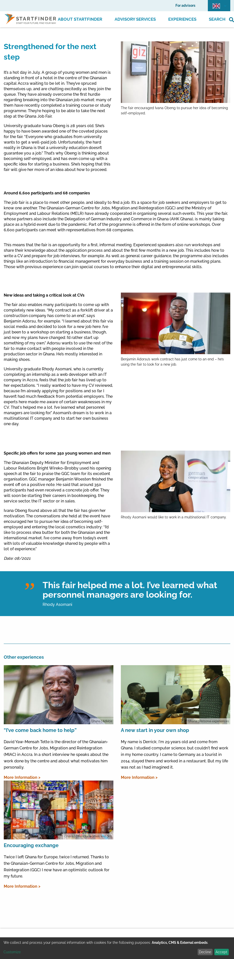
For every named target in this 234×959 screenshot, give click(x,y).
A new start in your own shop (155, 730)
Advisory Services (135, 19)
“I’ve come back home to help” (40, 730)
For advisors (185, 5)
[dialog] (117, 948)
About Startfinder (80, 19)
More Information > (22, 777)
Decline (205, 952)
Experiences (182, 19)
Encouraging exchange (31, 845)
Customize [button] (12, 952)
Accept (221, 952)
